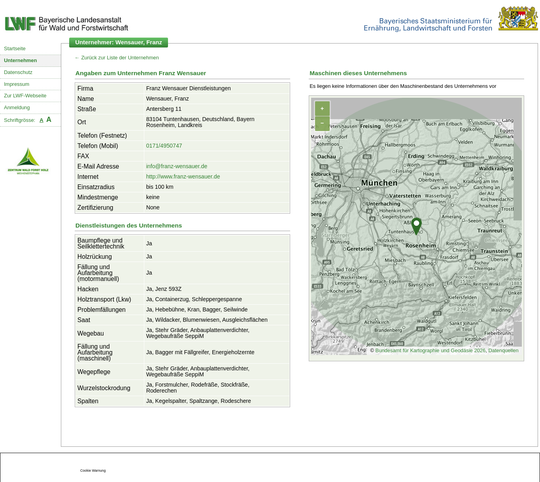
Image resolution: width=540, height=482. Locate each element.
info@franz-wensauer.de (177, 166)
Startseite (15, 48)
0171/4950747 (164, 145)
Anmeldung (17, 107)
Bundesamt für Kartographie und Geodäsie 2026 (431, 350)
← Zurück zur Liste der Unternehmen (117, 58)
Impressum (16, 84)
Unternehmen (20, 60)
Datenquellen (503, 350)
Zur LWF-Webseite (25, 96)
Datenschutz (18, 72)
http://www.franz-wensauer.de (183, 176)
